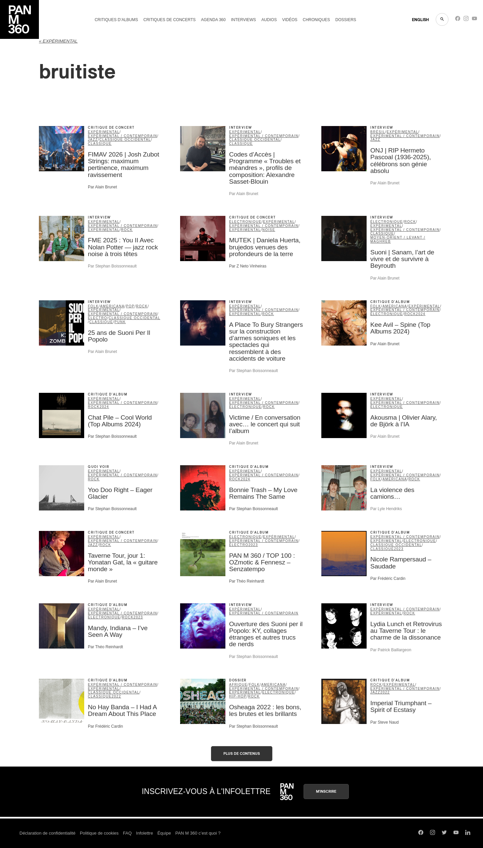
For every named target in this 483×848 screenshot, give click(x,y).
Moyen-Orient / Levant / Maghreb (397, 239)
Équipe (164, 833)
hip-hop (238, 696)
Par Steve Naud (384, 722)
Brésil (377, 132)
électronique (245, 222)
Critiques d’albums (116, 19)
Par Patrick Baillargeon (390, 650)
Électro (97, 318)
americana (112, 306)
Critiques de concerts (169, 19)
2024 (420, 314)
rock (127, 230)
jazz (93, 139)
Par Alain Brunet (102, 187)
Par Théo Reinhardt (246, 581)
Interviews (243, 19)
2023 (253, 545)
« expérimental (58, 41)
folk (93, 306)
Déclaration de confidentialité (47, 833)
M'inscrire (326, 791)
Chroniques (316, 19)
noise (268, 230)
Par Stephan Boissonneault (112, 266)
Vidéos (289, 19)
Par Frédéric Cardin (388, 578)
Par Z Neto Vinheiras (247, 266)
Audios (269, 19)
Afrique (238, 684)
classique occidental (125, 139)
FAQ (127, 833)
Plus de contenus (241, 753)
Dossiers (345, 19)
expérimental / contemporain (122, 136)
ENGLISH (420, 20)
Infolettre (144, 833)
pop (130, 306)
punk (120, 322)
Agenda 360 (213, 19)
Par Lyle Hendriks (386, 508)
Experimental (104, 230)
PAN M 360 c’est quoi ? (198, 833)
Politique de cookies (99, 833)
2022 (116, 696)
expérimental (104, 132)
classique (100, 143)
